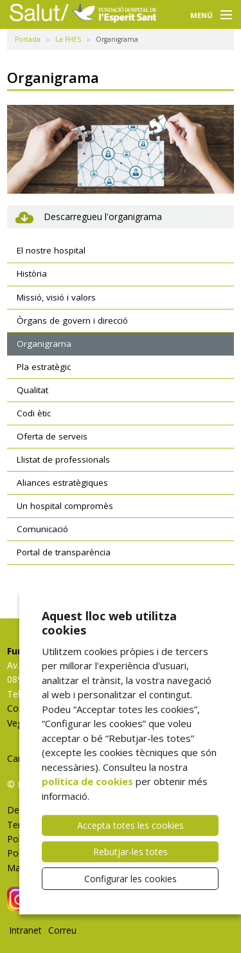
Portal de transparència (64, 552)
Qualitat (32, 390)
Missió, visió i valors (56, 297)
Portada (27, 39)
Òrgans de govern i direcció (72, 320)
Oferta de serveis (52, 436)
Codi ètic (34, 413)
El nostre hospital (51, 250)
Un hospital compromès (65, 506)
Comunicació (42, 529)
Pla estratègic (44, 367)
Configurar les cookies (130, 879)
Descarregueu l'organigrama (103, 216)
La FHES (68, 39)
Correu (62, 930)
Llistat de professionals (63, 459)
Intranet (25, 930)
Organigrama (44, 343)
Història (32, 273)
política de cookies (87, 781)
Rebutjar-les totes (130, 852)
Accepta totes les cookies (130, 825)
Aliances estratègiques (62, 482)
